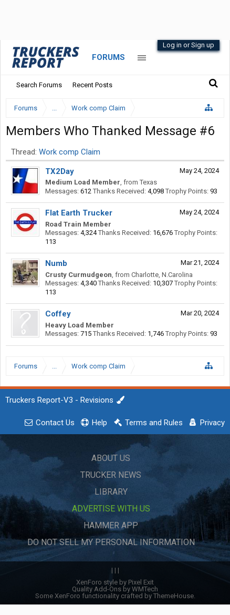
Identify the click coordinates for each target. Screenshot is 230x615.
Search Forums (39, 85)
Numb (56, 263)
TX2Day (59, 171)
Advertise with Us (111, 509)
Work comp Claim (69, 152)
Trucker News (110, 475)
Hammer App (110, 525)
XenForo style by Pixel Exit (115, 582)
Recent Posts (92, 85)
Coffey (58, 314)
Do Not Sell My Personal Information (111, 542)
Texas (148, 182)
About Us (110, 458)
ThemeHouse (173, 596)
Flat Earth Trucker (78, 213)
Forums (108, 57)
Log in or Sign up (188, 45)
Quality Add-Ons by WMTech (115, 589)
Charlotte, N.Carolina (162, 275)
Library (111, 492)
